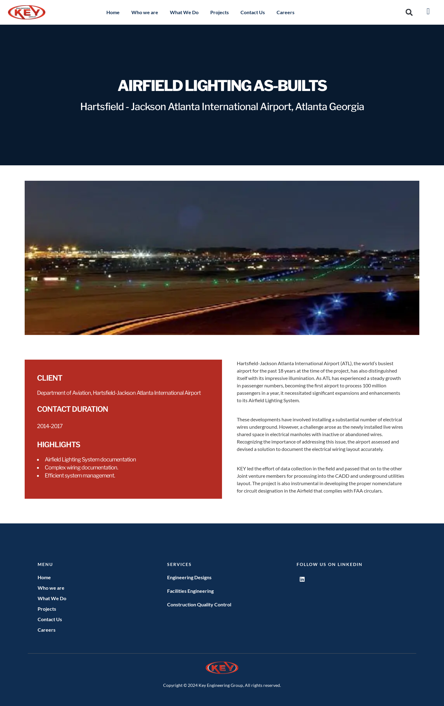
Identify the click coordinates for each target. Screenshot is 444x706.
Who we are (144, 12)
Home (113, 12)
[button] (409, 12)
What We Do (184, 12)
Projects (219, 12)
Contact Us (252, 12)
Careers (285, 12)
